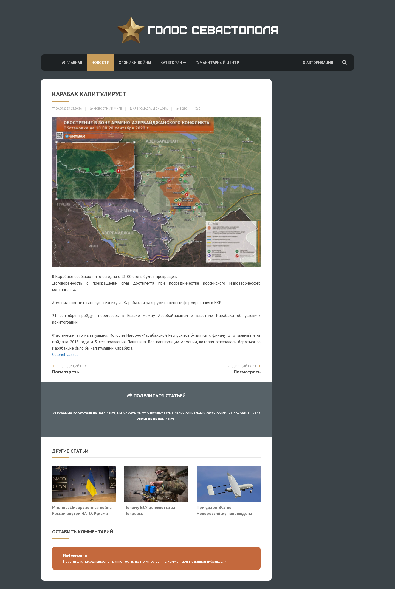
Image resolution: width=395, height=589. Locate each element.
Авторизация (318, 62)
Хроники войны (135, 62)
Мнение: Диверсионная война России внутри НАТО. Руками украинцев (82, 513)
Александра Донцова (149, 109)
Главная (72, 62)
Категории (173, 62)
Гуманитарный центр (217, 62)
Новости (100, 62)
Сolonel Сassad (65, 354)
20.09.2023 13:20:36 (67, 109)
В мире (116, 109)
